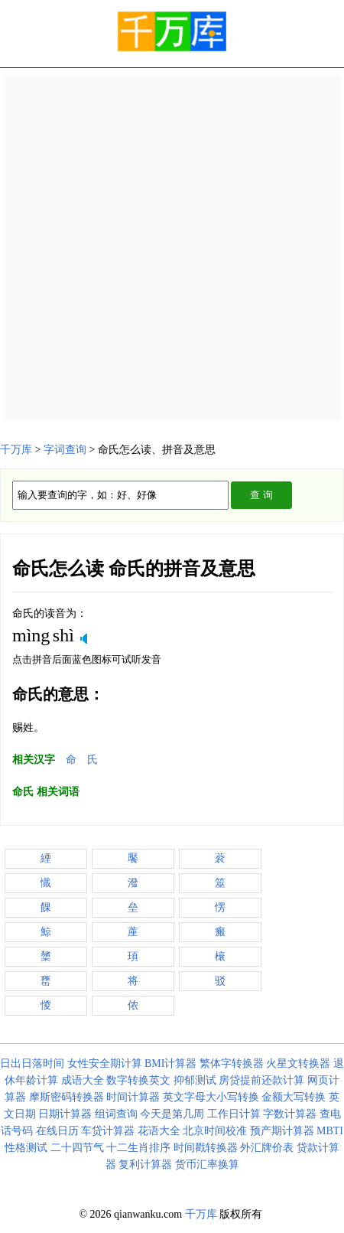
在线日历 (57, 1131)
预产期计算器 (282, 1131)
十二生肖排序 (138, 1147)
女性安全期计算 (104, 1063)
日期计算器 (65, 1114)
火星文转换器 (298, 1063)
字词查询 (65, 449)
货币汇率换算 (207, 1164)
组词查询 (116, 1114)
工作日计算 (234, 1114)
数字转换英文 (138, 1080)
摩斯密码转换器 (66, 1097)
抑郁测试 (195, 1080)
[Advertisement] (172, 248)
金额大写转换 (293, 1097)
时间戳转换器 (206, 1147)
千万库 (16, 449)
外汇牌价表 (267, 1147)
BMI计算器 (170, 1063)
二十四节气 (77, 1147)
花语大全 (159, 1131)
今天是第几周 (172, 1114)
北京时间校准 (215, 1131)
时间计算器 (133, 1097)
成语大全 (82, 1080)
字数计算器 (289, 1114)
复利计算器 (145, 1164)
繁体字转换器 (232, 1063)
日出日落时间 (32, 1063)
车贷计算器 (108, 1131)
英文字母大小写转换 (211, 1097)
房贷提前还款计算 (261, 1080)
